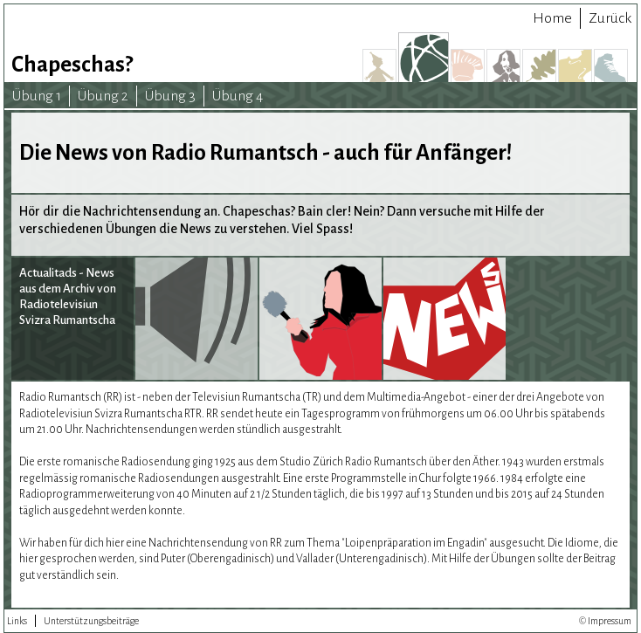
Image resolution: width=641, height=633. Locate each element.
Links (17, 621)
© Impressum (605, 621)
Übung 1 (36, 96)
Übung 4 (237, 96)
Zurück (610, 18)
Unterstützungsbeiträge (91, 621)
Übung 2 (103, 96)
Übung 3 (170, 96)
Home (552, 18)
